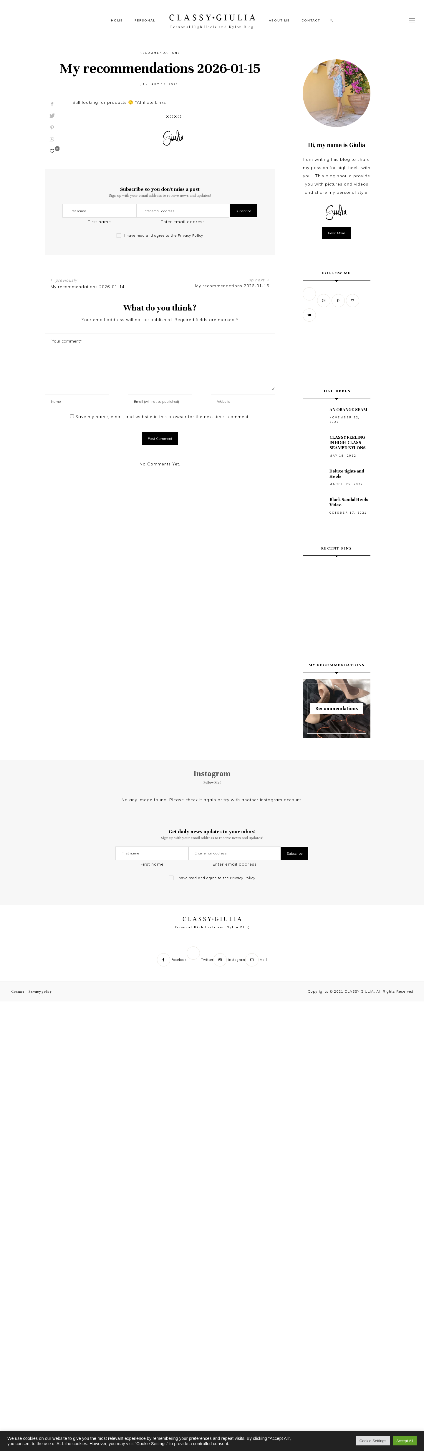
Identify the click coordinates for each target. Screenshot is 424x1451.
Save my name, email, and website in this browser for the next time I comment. (162, 416)
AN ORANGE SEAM (348, 409)
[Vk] (310, 314)
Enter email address (183, 221)
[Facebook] (172, 963)
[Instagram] (324, 300)
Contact (311, 20)
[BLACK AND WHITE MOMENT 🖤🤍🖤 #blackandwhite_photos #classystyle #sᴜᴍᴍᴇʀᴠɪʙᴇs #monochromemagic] (336, 596)
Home (117, 20)
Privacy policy (40, 995)
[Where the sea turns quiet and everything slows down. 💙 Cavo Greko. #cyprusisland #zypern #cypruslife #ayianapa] (360, 572)
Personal (145, 20)
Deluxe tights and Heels (346, 473)
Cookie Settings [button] (373, 1441)
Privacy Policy (190, 235)
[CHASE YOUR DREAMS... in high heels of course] (336, 620)
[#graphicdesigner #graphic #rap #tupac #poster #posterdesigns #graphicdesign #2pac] (313, 620)
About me (279, 20)
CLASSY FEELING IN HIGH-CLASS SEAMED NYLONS (347, 442)
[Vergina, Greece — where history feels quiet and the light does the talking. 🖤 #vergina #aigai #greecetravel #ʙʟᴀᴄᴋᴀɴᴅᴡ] (313, 572)
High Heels (336, 391)
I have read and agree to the (163, 235)
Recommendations (160, 52)
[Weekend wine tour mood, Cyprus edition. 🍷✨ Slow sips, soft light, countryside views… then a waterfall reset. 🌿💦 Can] (336, 572)
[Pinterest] (339, 300)
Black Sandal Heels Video (348, 502)
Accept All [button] (404, 1441)
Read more (336, 233)
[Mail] (353, 300)
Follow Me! (212, 782)
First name (99, 221)
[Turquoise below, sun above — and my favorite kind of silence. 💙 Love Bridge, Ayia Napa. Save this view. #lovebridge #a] (313, 596)
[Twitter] (310, 300)
